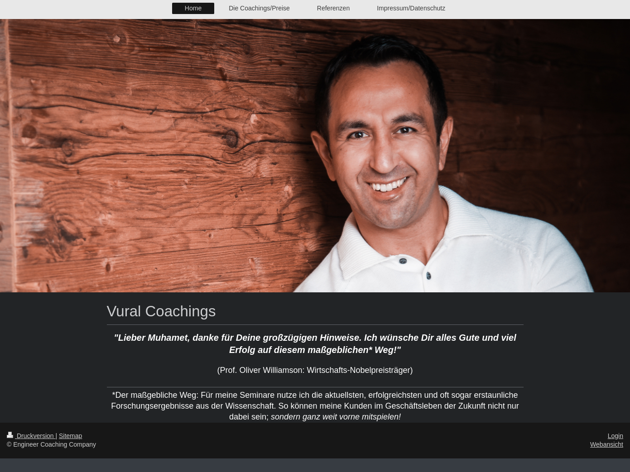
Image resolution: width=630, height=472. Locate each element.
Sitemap (70, 435)
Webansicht (606, 444)
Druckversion (31, 435)
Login (615, 435)
